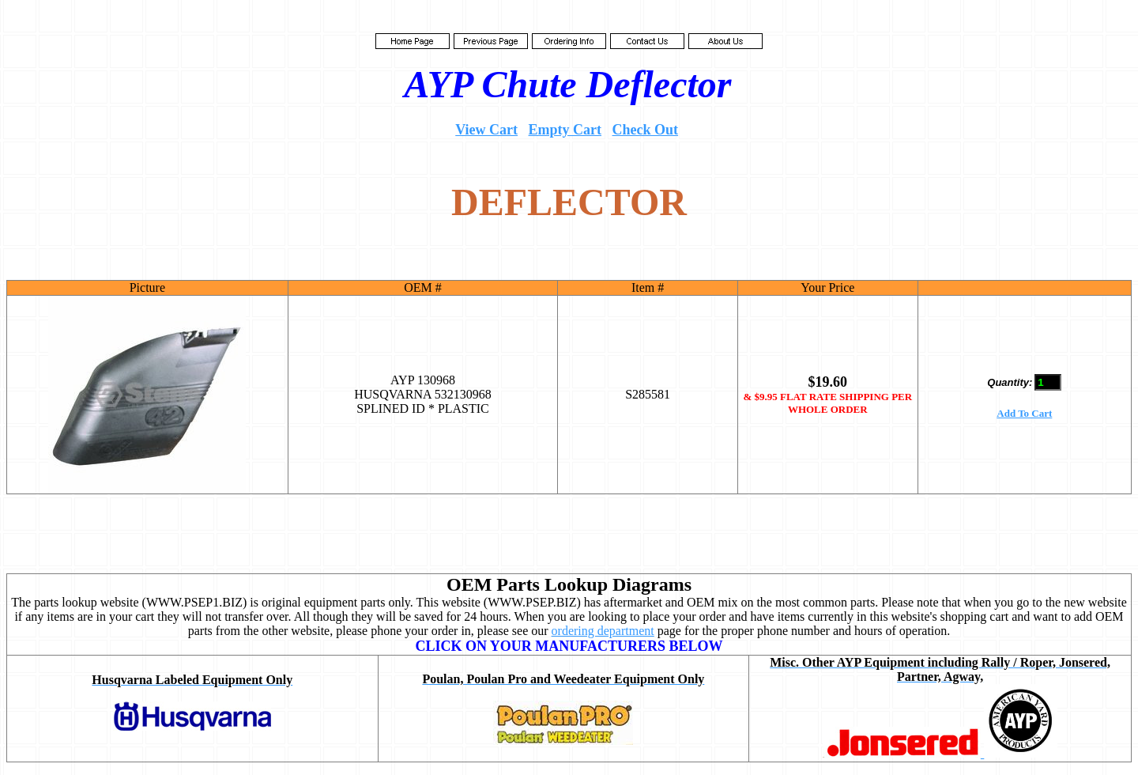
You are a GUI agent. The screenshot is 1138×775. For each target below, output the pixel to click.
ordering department (603, 630)
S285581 (647, 394)
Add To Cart (1024, 413)
